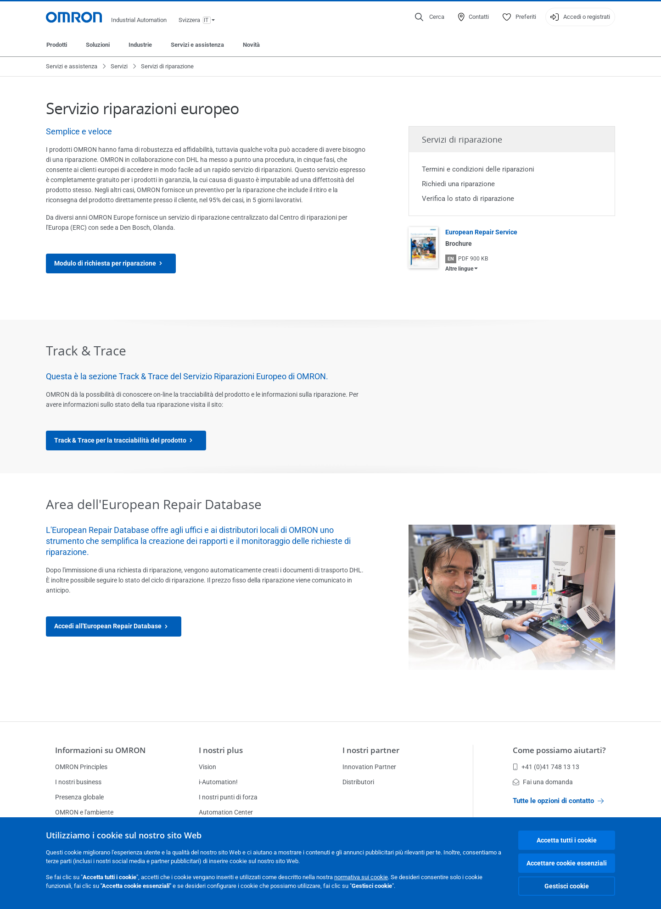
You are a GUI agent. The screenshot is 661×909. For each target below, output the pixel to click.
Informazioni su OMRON (100, 750)
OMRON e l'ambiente (84, 812)
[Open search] (429, 17)
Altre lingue (459, 269)
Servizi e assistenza (197, 44)
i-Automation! (218, 782)
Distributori (358, 782)
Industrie (140, 44)
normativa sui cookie (361, 877)
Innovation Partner (369, 766)
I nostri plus (221, 750)
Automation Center (226, 812)
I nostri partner (370, 750)
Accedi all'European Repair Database (113, 626)
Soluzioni (98, 44)
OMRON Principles (81, 766)
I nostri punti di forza (228, 797)
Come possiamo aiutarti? (559, 750)
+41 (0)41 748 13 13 (546, 766)
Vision (207, 766)
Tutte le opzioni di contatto (558, 801)
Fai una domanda (543, 782)
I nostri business (78, 782)
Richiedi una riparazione (458, 184)
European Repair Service (481, 232)
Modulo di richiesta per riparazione (111, 263)
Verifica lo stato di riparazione (468, 198)
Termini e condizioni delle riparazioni (478, 169)
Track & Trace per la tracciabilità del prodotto (126, 440)
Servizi (119, 66)
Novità (251, 44)
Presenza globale (79, 797)
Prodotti (56, 44)
